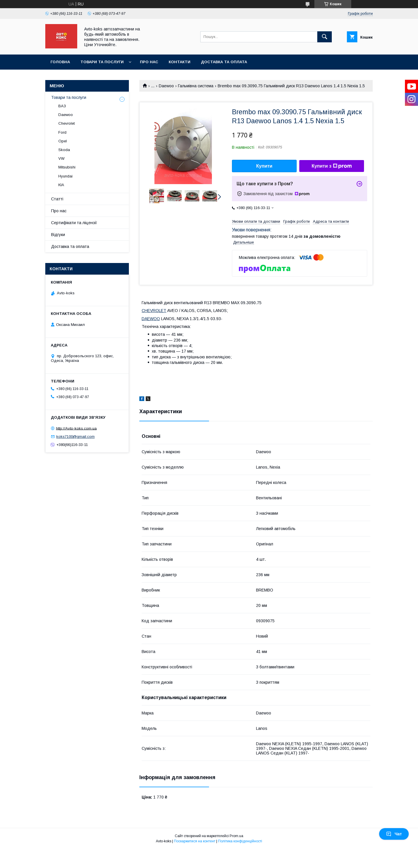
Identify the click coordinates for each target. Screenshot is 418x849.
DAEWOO (151, 318)
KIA (61, 185)
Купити (264, 166)
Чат (394, 834)
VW (61, 158)
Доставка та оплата (224, 62)
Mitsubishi (66, 167)
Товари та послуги (102, 62)
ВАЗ (62, 106)
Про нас (149, 62)
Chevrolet (66, 123)
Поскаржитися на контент (194, 841)
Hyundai (65, 176)
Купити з (331, 166)
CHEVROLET (154, 310)
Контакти (179, 62)
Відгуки (58, 234)
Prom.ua (236, 836)
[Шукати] (324, 36)
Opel (62, 141)
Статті (57, 199)
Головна (60, 62)
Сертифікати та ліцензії (74, 222)
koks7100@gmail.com (75, 436)
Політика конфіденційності (240, 841)
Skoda (64, 150)
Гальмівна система (195, 86)
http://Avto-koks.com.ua (76, 428)
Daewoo (166, 86)
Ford (62, 132)
